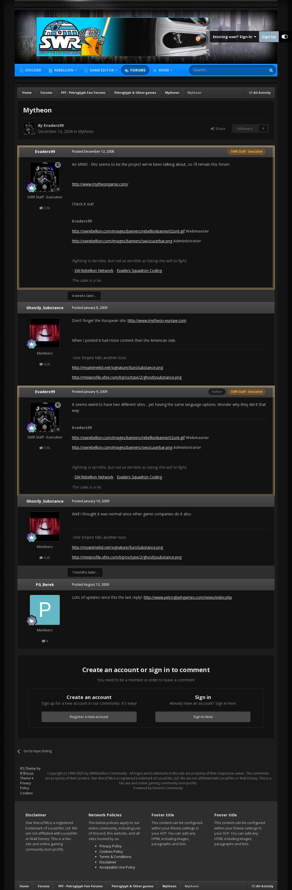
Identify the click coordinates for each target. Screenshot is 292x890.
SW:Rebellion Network (93, 270)
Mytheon (86, 131)
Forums (138, 70)
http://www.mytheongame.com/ (100, 184)
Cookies (26, 793)
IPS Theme (28, 768)
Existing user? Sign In (234, 36)
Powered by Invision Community (158, 788)
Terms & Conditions (115, 856)
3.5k (44, 207)
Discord (32, 70)
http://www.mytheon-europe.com (157, 320)
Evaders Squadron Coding (139, 270)
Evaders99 (54, 125)
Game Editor (102, 70)
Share (218, 128)
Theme (26, 778)
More (164, 70)
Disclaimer (108, 862)
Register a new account (89, 716)
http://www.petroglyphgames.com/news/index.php (188, 597)
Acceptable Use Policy (117, 867)
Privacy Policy (25, 785)
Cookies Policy (111, 851)
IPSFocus (26, 773)
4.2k (44, 364)
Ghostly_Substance (45, 307)
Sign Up (269, 36)
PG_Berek (45, 584)
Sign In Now (203, 716)
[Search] (214, 70)
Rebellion (64, 70)
